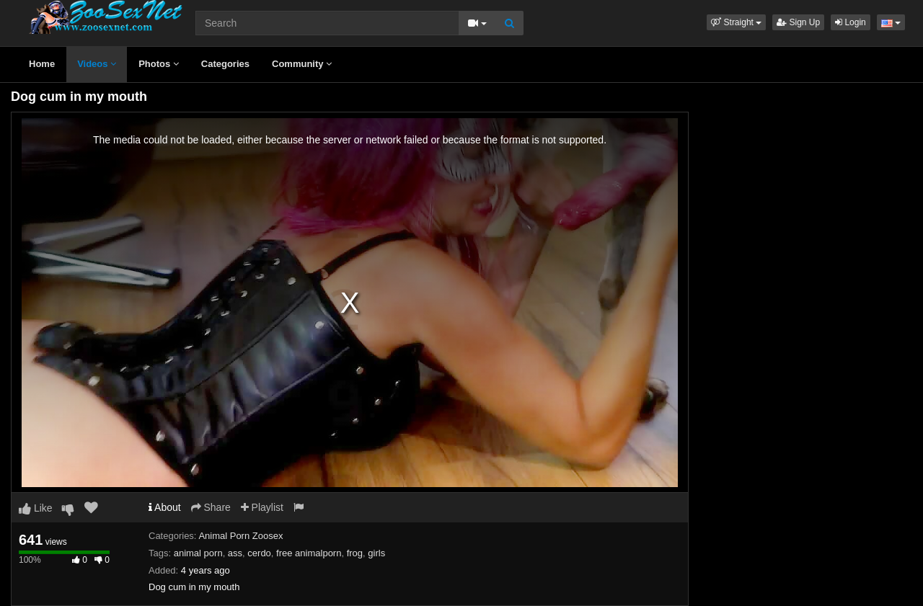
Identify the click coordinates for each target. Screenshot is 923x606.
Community (302, 63)
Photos (158, 63)
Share (211, 507)
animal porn (198, 553)
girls (376, 553)
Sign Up (798, 22)
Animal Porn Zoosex (240, 535)
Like (36, 508)
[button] (736, 22)
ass (235, 553)
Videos (96, 63)
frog (355, 553)
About (165, 507)
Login (850, 22)
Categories (225, 63)
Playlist (262, 507)
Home (42, 63)
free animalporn (308, 553)
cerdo (259, 553)
